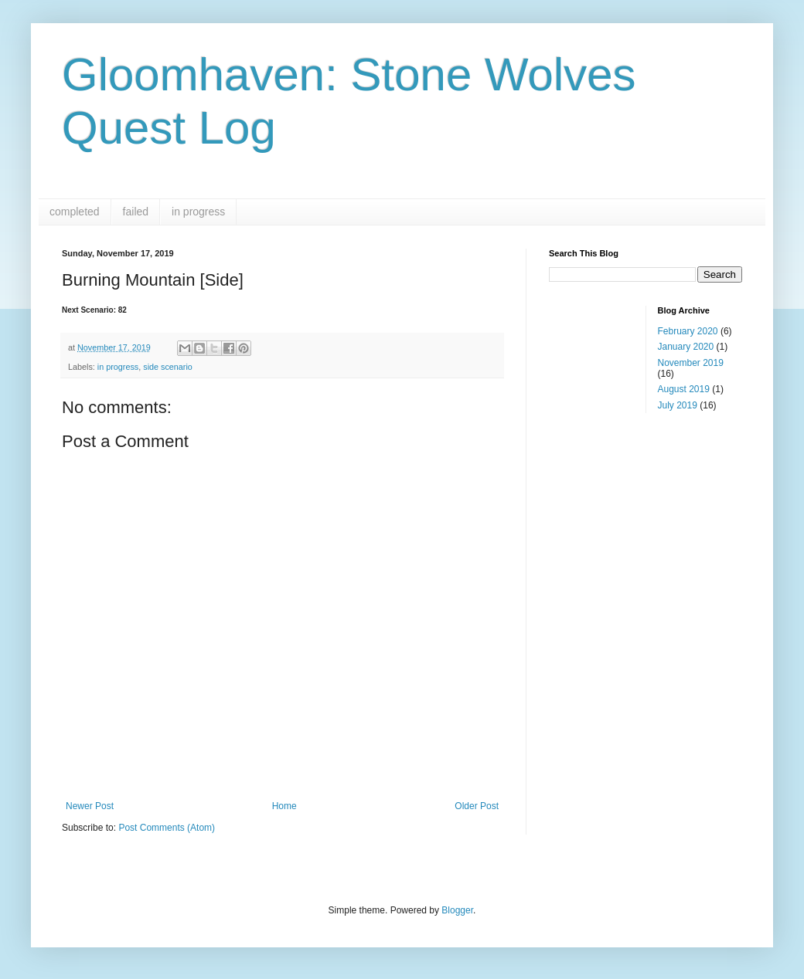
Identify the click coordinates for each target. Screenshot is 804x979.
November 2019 (691, 362)
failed (135, 211)
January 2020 (686, 346)
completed (74, 211)
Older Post (477, 806)
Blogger (457, 910)
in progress (198, 211)
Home (284, 806)
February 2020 (688, 331)
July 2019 (677, 405)
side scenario (167, 366)
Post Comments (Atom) (166, 827)
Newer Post (90, 806)
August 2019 (684, 389)
